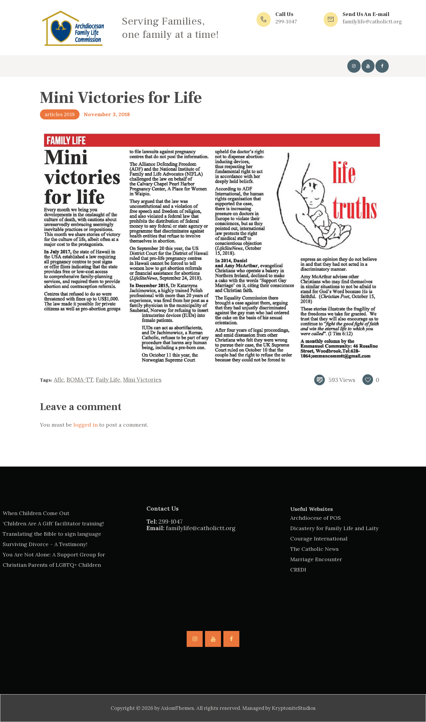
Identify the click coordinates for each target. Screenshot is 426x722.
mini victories (142, 379)
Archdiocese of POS (315, 517)
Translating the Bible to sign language (52, 533)
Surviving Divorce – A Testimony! (45, 544)
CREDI (298, 569)
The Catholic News (314, 548)
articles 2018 (60, 114)
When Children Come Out (36, 513)
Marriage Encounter (316, 559)
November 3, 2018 (107, 114)
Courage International (319, 538)
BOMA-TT (80, 379)
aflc (59, 379)
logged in (85, 424)
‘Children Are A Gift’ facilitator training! (53, 523)
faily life (108, 379)
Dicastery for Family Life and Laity (334, 528)
